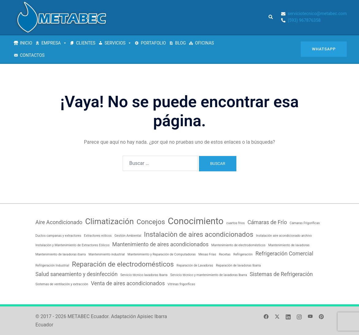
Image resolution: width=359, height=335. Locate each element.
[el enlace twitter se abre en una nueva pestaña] (277, 316)
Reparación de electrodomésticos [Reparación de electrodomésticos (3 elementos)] (123, 264)
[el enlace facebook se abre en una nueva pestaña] (266, 316)
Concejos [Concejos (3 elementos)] (150, 222)
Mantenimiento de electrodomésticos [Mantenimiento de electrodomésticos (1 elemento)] (238, 245)
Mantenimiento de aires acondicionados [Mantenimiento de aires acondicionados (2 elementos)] (160, 244)
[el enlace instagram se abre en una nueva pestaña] (299, 316)
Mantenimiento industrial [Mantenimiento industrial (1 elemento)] (107, 254)
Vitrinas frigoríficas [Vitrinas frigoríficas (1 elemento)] (181, 284)
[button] (271, 17)
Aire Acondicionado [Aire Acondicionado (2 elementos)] (59, 222)
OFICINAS (204, 43)
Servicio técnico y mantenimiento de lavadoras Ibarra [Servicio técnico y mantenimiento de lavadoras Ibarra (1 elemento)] (208, 275)
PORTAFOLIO (153, 43)
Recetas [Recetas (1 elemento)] (225, 254)
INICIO (26, 43)
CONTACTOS (32, 55)
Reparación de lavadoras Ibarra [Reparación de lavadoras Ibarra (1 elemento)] (238, 265)
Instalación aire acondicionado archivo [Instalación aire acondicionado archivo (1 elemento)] (284, 236)
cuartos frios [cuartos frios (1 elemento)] (235, 223)
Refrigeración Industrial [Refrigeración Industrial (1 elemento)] (52, 265)
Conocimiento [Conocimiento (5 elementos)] (195, 221)
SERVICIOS (118, 43)
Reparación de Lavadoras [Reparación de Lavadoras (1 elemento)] (195, 265)
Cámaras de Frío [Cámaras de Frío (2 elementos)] (267, 222)
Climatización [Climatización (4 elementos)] (109, 221)
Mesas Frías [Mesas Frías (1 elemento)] (207, 254)
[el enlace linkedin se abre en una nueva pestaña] (288, 316)
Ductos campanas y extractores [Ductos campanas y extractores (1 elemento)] (58, 236)
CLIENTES (85, 43)
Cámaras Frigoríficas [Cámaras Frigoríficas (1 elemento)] (305, 223)
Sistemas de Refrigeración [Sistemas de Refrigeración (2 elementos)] (281, 274)
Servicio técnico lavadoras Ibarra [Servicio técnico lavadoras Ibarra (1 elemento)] (143, 275)
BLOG (180, 43)
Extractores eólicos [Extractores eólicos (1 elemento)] (98, 236)
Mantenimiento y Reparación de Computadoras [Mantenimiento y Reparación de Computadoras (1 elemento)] (162, 254)
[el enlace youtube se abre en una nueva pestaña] (310, 316)
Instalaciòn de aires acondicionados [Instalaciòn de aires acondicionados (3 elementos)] (199, 234)
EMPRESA (54, 43)
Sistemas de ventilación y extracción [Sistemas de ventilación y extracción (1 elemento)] (62, 284)
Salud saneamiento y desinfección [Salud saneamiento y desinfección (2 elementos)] (77, 274)
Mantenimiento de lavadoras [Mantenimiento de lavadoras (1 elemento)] (288, 245)
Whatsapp (324, 49)
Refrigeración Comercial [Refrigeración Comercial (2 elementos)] (284, 254)
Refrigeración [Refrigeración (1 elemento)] (243, 254)
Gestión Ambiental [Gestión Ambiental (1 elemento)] (127, 236)
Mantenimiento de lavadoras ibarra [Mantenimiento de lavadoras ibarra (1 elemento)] (61, 254)
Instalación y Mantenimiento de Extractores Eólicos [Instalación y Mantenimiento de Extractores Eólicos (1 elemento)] (73, 245)
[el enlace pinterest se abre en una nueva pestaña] (321, 316)
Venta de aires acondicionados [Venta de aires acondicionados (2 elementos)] (128, 283)
